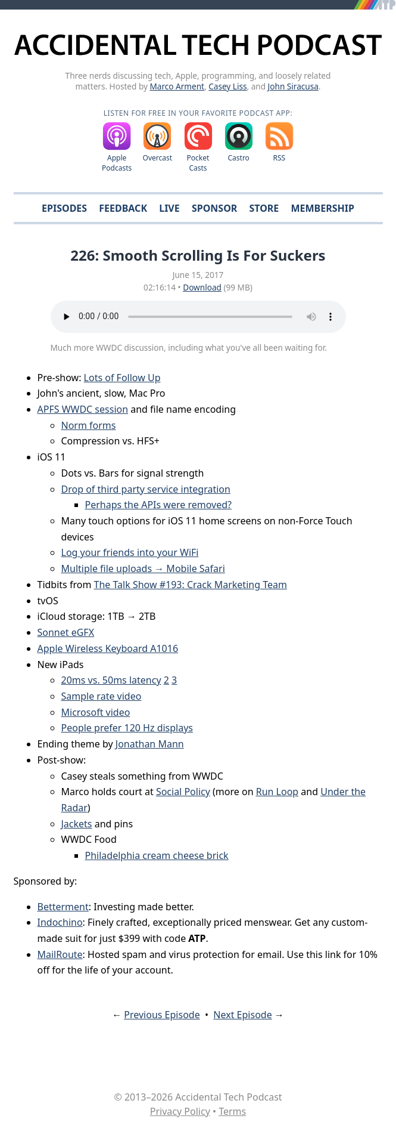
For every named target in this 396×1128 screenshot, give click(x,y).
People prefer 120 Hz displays (127, 727)
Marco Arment (176, 86)
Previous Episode (161, 1014)
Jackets (76, 823)
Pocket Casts (198, 163)
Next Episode (242, 1014)
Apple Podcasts (117, 163)
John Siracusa (293, 86)
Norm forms (88, 425)
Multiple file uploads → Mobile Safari (143, 568)
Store (264, 208)
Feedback (123, 208)
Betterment (63, 906)
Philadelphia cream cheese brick (157, 855)
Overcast (158, 158)
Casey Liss (227, 86)
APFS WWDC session (83, 409)
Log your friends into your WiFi (130, 552)
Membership (322, 208)
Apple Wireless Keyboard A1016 (108, 648)
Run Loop (277, 791)
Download (202, 287)
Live (169, 208)
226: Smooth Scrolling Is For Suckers (197, 255)
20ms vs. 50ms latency (111, 680)
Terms (232, 1111)
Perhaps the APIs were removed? (158, 504)
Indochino (60, 922)
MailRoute (60, 954)
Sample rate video (101, 696)
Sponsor (214, 208)
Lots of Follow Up (122, 377)
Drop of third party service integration (145, 489)
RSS (279, 158)
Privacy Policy (180, 1111)
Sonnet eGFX (66, 632)
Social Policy (183, 791)
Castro (238, 158)
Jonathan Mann (150, 743)
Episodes (64, 208)
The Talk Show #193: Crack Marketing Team (190, 584)
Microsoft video (95, 712)
